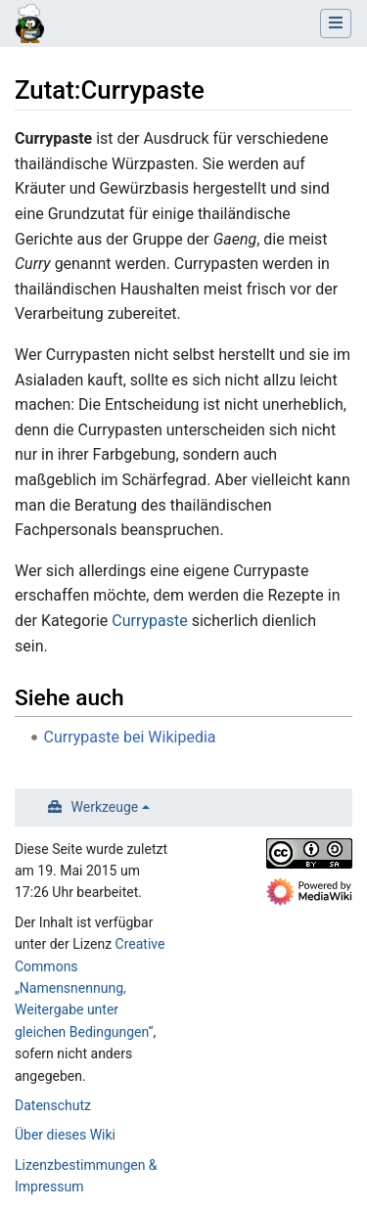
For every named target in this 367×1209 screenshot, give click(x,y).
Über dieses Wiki (65, 1134)
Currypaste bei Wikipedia (130, 737)
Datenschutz (53, 1105)
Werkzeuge (105, 807)
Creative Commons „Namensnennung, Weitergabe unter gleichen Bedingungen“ (89, 988)
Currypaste (149, 620)
